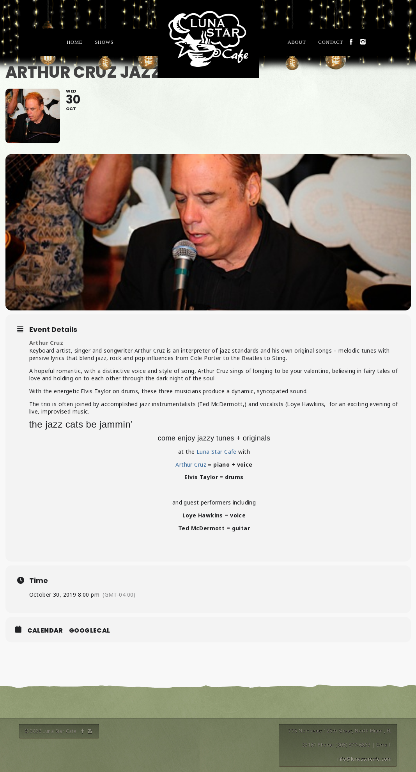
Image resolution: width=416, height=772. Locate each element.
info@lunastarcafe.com (364, 759)
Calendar (45, 631)
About (296, 42)
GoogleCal (89, 631)
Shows (104, 42)
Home (74, 42)
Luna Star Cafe (216, 451)
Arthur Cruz (47, 342)
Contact (330, 42)
